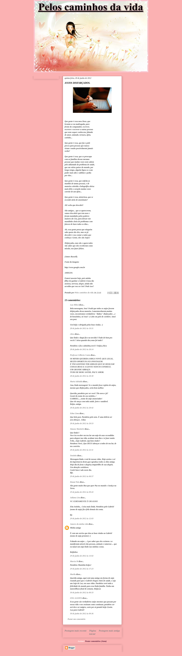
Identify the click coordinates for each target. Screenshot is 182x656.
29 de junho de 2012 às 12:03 (81, 518)
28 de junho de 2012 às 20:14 (81, 349)
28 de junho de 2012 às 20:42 (81, 408)
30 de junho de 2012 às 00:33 (81, 592)
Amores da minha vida (79, 524)
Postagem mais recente (76, 630)
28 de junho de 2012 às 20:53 (81, 423)
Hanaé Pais (74, 482)
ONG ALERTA (76, 598)
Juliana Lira (75, 498)
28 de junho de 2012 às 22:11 (81, 450)
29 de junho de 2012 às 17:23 (81, 569)
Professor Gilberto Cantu (80, 355)
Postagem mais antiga (109, 630)
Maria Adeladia (76, 381)
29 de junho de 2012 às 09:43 (81, 492)
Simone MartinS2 (77, 429)
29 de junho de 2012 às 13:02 (81, 556)
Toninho (73, 456)
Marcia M (74, 561)
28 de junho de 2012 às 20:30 (81, 376)
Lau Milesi (74, 305)
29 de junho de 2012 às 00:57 (81, 476)
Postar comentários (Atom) (96, 641)
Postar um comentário (76, 619)
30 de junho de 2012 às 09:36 (81, 614)
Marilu (73, 574)
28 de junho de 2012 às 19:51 (81, 328)
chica (72, 334)
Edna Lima (74, 413)
